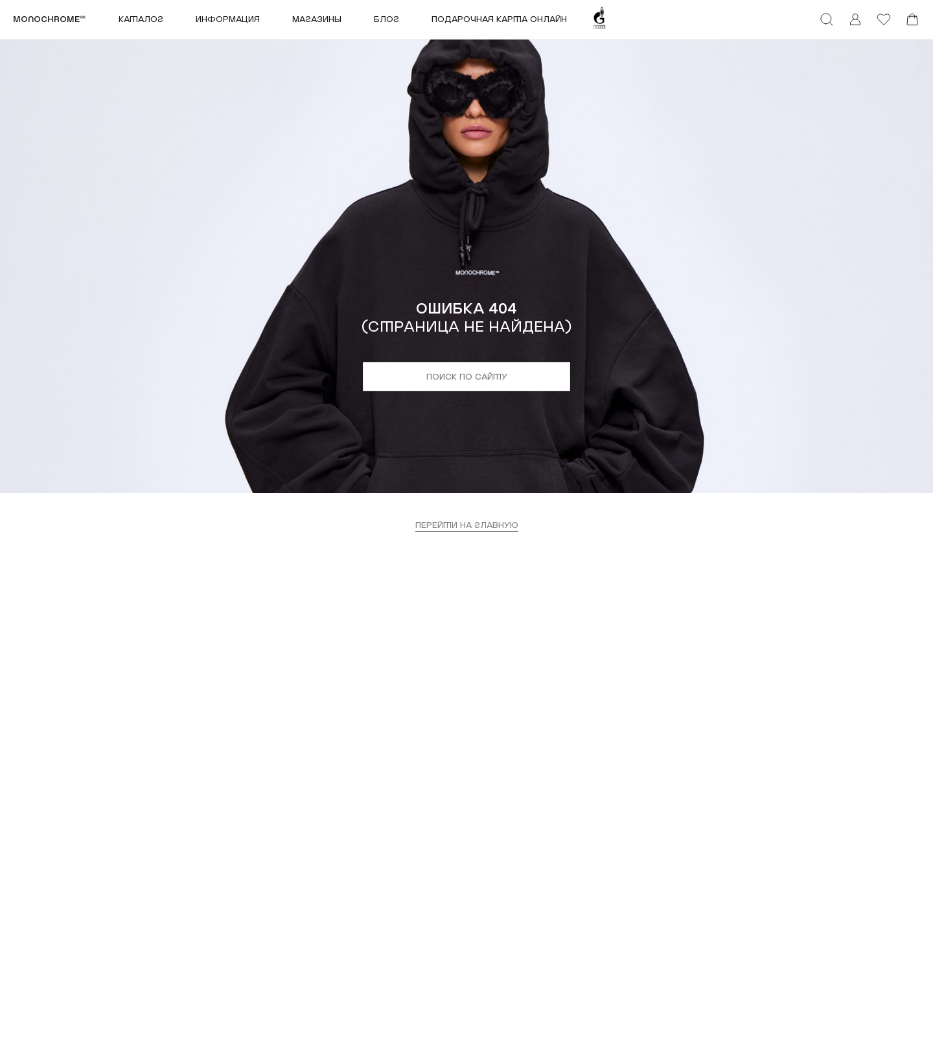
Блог (386, 19)
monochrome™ (49, 19)
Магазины (316, 19)
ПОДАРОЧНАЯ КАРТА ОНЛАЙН (499, 19)
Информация (228, 19)
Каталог (141, 19)
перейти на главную (466, 525)
